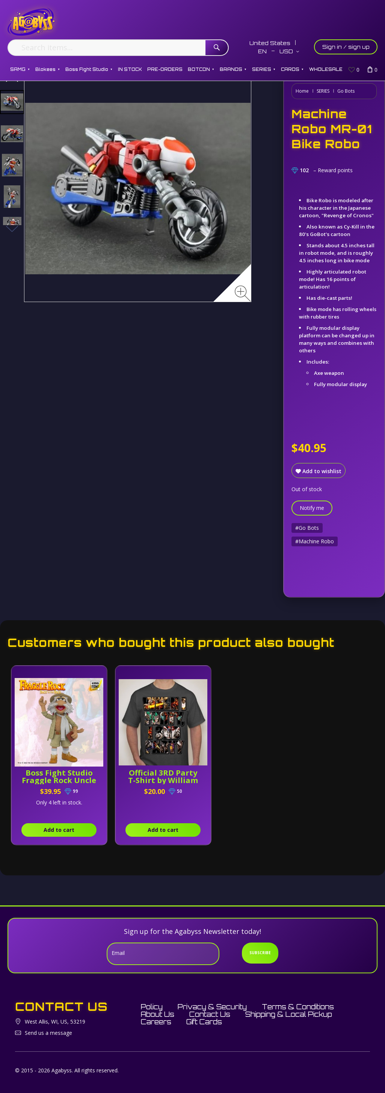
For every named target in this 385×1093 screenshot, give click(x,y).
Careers (156, 1021)
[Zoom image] (243, 294)
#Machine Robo (314, 541)
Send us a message (48, 1032)
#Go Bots (307, 527)
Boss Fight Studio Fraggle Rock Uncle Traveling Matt (59, 780)
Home (302, 91)
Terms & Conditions (298, 1006)
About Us (157, 1014)
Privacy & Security (212, 1006)
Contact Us (209, 1014)
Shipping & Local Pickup (288, 1014)
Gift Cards (204, 1021)
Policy (152, 1006)
